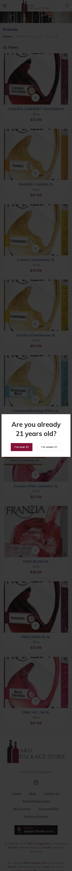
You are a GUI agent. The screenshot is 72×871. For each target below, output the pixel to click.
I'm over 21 (22, 446)
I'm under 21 (49, 446)
